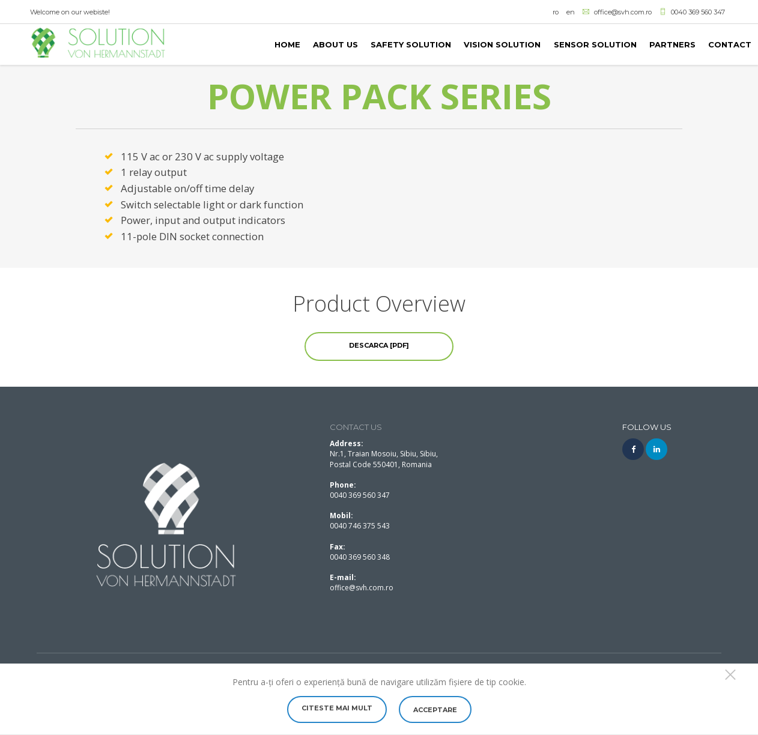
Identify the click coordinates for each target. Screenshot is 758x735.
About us (335, 44)
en (570, 12)
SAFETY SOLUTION (411, 44)
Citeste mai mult (337, 708)
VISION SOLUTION (502, 44)
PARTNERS (672, 44)
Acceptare (435, 710)
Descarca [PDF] (379, 345)
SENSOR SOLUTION (595, 44)
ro (556, 12)
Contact (729, 44)
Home (287, 44)
